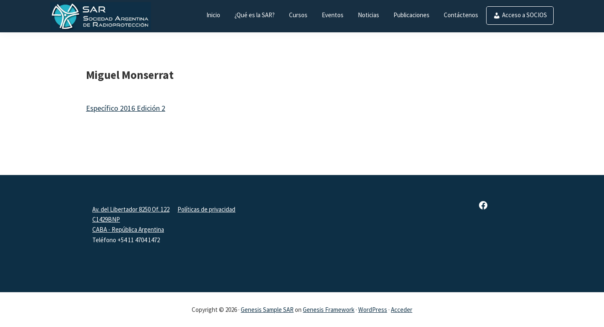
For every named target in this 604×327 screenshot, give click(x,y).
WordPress (372, 310)
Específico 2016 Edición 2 (125, 108)
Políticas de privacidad (206, 209)
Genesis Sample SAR (267, 310)
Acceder (401, 310)
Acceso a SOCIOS (524, 15)
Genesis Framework (328, 310)
